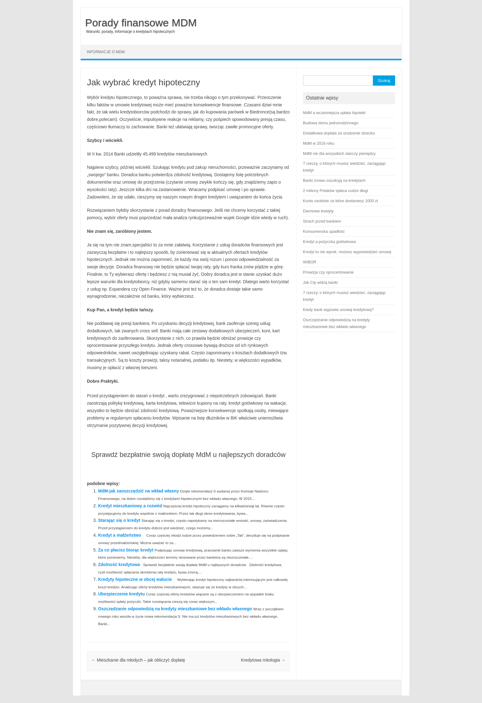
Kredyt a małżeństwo (119, 535)
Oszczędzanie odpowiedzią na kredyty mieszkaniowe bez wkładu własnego (175, 608)
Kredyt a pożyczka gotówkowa (329, 241)
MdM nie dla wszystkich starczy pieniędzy (339, 153)
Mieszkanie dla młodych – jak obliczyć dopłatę (138, 660)
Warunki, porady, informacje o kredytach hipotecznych (130, 31)
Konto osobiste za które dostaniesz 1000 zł (340, 200)
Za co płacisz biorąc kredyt (125, 549)
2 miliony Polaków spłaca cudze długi (335, 190)
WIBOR (309, 262)
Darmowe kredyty (318, 211)
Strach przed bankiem (322, 221)
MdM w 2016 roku (318, 143)
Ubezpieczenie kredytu (121, 593)
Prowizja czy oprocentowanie (328, 272)
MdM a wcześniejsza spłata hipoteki (334, 112)
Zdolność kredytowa (119, 564)
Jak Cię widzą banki (320, 282)
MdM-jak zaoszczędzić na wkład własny (138, 490)
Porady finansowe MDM (141, 22)
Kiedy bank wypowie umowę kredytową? (338, 309)
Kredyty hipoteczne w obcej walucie (135, 579)
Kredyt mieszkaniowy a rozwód (130, 505)
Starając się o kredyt (119, 520)
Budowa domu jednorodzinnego (330, 123)
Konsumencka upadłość (324, 231)
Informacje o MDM (106, 52)
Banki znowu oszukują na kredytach (334, 180)
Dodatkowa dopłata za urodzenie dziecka (339, 133)
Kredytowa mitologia (263, 660)
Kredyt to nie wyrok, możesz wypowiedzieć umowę (347, 251)
